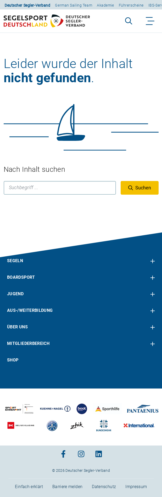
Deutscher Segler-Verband (27, 5)
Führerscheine (131, 5)
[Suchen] (140, 188)
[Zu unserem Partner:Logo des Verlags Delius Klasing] (21, 425)
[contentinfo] (81, 364)
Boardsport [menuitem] (21, 277)
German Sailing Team (73, 5)
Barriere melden (67, 486)
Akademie (105, 5)
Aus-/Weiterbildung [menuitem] (30, 310)
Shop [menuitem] (12, 360)
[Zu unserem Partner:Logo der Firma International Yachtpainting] (139, 425)
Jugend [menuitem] (15, 293)
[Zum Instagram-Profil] (81, 454)
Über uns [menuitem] (17, 326)
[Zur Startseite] (47, 21)
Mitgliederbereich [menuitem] (28, 343)
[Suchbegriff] (60, 188)
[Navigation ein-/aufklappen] (150, 21)
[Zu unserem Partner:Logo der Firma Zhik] (77, 425)
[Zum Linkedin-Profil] (98, 454)
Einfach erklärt (29, 486)
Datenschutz (104, 486)
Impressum (136, 486)
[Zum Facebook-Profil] (63, 454)
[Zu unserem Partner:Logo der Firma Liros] (52, 425)
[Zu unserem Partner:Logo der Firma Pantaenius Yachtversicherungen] (142, 409)
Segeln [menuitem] (15, 260)
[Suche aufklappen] (128, 21)
